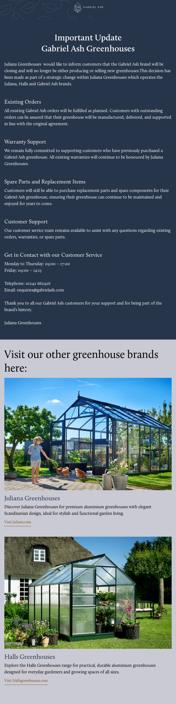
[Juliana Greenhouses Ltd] (88, 7)
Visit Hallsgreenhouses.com (26, 681)
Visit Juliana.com (17, 522)
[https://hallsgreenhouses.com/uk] (88, 593)
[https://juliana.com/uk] (88, 434)
